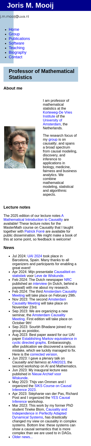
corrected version (43, 354)
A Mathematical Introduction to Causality (33, 217)
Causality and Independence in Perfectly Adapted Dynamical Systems (39, 413)
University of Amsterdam (52, 122)
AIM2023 (58, 362)
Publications (19, 38)
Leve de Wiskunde (49, 276)
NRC (68, 280)
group (53, 139)
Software (16, 43)
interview (40, 283)
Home (14, 29)
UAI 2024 (34, 256)
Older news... (22, 437)
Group (14, 34)
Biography (17, 52)
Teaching (16, 48)
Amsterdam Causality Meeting (39, 301)
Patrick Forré (34, 231)
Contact (15, 57)
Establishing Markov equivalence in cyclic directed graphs (44, 340)
